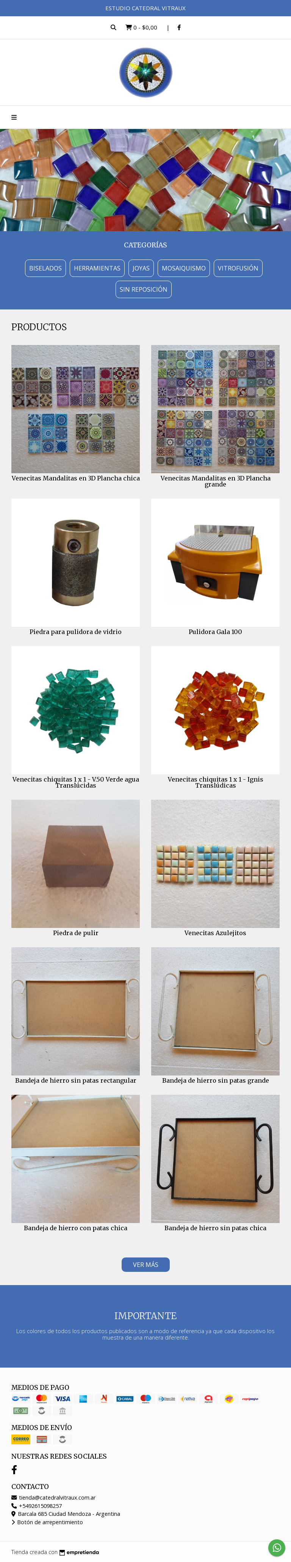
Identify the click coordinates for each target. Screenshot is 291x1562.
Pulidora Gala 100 (215, 632)
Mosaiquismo (184, 268)
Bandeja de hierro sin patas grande (215, 1080)
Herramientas (97, 268)
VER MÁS (145, 1264)
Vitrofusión (238, 268)
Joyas (141, 268)
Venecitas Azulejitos (215, 933)
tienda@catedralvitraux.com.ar (53, 1497)
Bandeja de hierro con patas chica (75, 1228)
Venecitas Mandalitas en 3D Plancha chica (76, 478)
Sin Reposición (143, 289)
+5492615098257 (36, 1505)
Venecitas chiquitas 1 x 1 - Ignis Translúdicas (215, 782)
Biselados (45, 268)
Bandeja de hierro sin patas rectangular (75, 1080)
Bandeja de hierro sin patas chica (215, 1228)
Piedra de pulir (76, 933)
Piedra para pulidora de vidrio (76, 632)
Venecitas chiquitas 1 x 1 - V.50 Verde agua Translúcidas (76, 782)
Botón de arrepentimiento (47, 1522)
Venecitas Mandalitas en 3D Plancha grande (216, 481)
